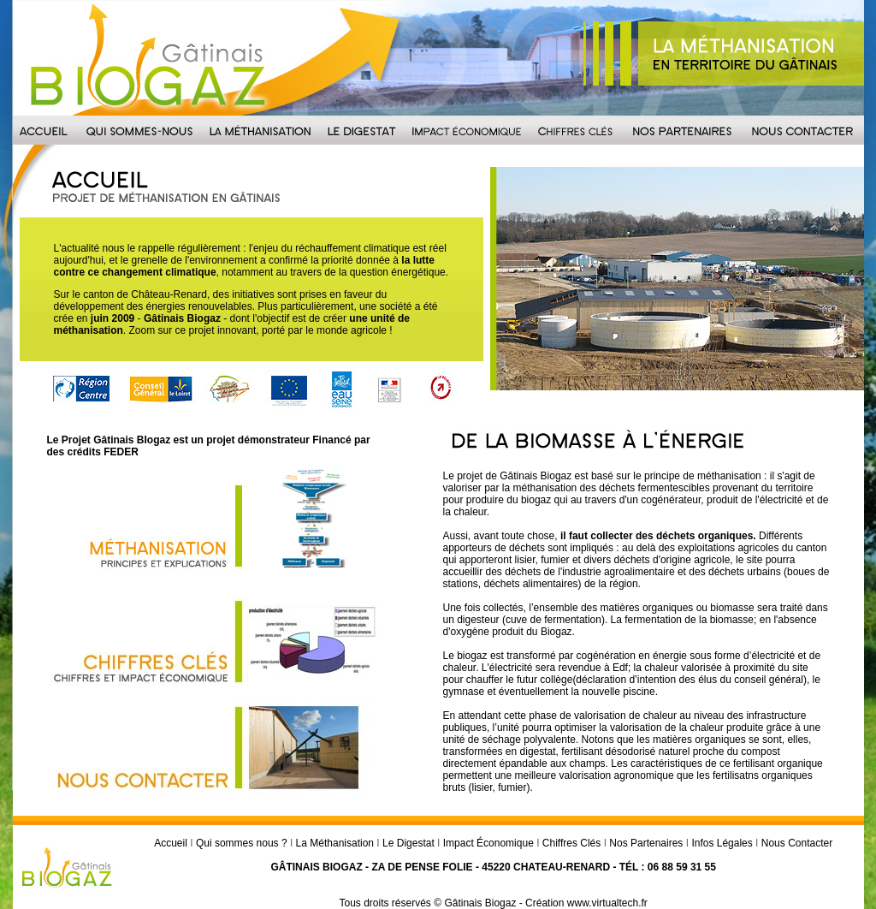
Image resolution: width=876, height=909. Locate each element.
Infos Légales (721, 843)
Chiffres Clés (571, 843)
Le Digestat (408, 843)
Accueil (170, 843)
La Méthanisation (335, 843)
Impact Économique (488, 843)
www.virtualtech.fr (607, 903)
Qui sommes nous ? (241, 843)
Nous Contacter (796, 843)
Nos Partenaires (646, 843)
